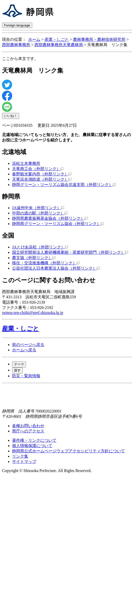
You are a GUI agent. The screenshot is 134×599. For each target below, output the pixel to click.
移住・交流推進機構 (46, 263)
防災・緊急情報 (26, 376)
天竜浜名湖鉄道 (42, 179)
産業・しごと (57, 39)
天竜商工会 (37, 169)
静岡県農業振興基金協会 (50, 218)
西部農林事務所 (16, 45)
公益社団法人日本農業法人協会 (56, 268)
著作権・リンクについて (34, 440)
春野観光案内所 (42, 174)
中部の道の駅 (40, 213)
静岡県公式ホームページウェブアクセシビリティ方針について (68, 451)
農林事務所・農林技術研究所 (99, 39)
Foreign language (17, 25)
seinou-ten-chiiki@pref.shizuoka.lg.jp (32, 312)
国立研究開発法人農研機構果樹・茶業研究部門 (70, 252)
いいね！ (10, 116)
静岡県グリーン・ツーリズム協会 (58, 224)
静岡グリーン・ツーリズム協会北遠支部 (64, 184)
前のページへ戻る (28, 344)
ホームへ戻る (24, 350)
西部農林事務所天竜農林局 (59, 45)
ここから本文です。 (20, 58)
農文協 (33, 258)
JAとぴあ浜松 (40, 247)
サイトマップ (24, 461)
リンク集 (20, 456)
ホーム (34, 39)
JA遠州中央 (38, 208)
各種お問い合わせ (28, 426)
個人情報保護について (32, 446)
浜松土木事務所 (26, 163)
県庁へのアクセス (28, 431)
